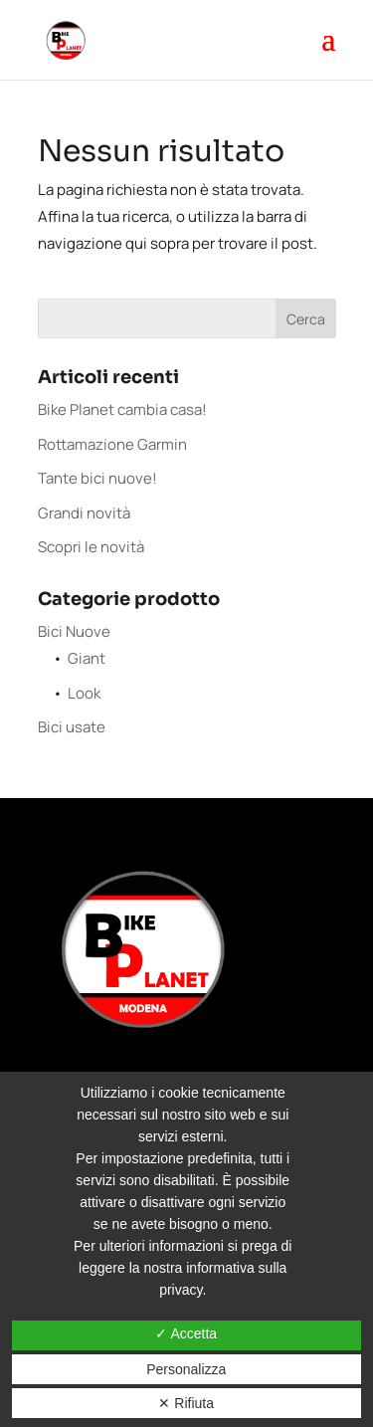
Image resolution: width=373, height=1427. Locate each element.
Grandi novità (84, 513)
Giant (86, 658)
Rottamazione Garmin (112, 444)
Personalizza (186, 1369)
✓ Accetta (186, 1333)
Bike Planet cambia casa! (122, 409)
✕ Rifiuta (186, 1403)
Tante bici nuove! (97, 478)
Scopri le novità (91, 546)
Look (84, 693)
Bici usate (71, 726)
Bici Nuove (74, 631)
